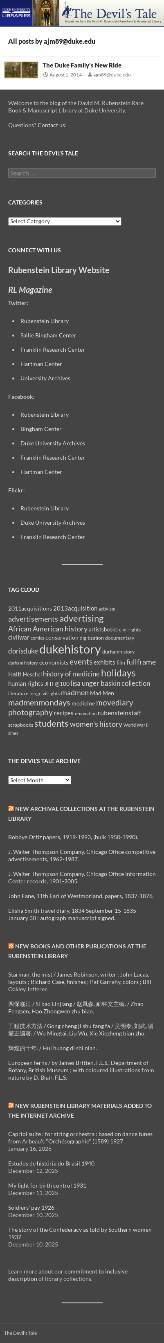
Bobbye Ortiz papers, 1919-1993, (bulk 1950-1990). (73, 836)
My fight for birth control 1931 (47, 1185)
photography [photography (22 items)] (30, 712)
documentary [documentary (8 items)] (119, 637)
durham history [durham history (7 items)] (23, 662)
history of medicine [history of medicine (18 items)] (71, 673)
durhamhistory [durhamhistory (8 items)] (118, 651)
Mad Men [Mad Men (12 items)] (102, 692)
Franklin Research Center (52, 349)
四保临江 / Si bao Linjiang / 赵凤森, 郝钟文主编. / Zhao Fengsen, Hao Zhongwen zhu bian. (76, 1007)
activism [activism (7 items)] (107, 608)
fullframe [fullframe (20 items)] (141, 661)
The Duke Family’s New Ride (82, 65)
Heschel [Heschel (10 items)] (32, 674)
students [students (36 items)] (51, 723)
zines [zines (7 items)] (13, 733)
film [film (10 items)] (121, 662)
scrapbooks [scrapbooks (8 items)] (20, 725)
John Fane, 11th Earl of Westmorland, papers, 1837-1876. (81, 895)
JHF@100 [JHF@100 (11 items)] (57, 683)
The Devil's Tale (20, 1333)
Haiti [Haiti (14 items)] (15, 674)
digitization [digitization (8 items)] (92, 637)
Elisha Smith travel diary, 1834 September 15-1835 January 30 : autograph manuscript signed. (72, 914)
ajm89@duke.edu (112, 75)
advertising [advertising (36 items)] (81, 618)
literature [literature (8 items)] (18, 693)
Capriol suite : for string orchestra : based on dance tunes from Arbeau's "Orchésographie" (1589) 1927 (80, 1137)
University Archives (45, 378)
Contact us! (52, 124)
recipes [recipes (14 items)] (64, 712)
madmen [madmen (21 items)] (75, 692)
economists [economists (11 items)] (53, 662)
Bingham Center (41, 428)
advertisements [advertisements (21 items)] (33, 618)
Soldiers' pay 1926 (31, 1207)
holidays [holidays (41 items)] (118, 672)
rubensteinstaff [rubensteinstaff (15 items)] (119, 712)
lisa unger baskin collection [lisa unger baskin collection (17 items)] (110, 683)
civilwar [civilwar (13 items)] (18, 637)
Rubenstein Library (44, 320)
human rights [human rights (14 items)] (25, 683)
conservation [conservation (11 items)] (62, 637)
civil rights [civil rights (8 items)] (130, 629)
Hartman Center (41, 363)
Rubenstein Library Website (59, 270)
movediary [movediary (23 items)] (114, 702)
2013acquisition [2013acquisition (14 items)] (75, 608)
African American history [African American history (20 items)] (48, 628)
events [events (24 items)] (81, 661)
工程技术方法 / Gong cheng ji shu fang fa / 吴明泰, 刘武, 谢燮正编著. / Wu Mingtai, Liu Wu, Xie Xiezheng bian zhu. (81, 1029)
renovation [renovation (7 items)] (86, 713)
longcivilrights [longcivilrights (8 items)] (44, 693)
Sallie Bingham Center (48, 335)
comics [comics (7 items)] (37, 637)
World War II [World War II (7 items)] (136, 725)
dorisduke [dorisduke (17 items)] (23, 651)
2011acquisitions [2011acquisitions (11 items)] (30, 608)
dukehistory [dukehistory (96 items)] (70, 649)
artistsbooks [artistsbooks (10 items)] (103, 629)
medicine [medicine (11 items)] (83, 703)
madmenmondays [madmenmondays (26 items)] (39, 702)
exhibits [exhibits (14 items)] (104, 662)
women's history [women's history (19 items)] (96, 724)
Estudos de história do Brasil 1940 (51, 1163)
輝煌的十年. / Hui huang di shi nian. (52, 1047)
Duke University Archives (52, 443)
